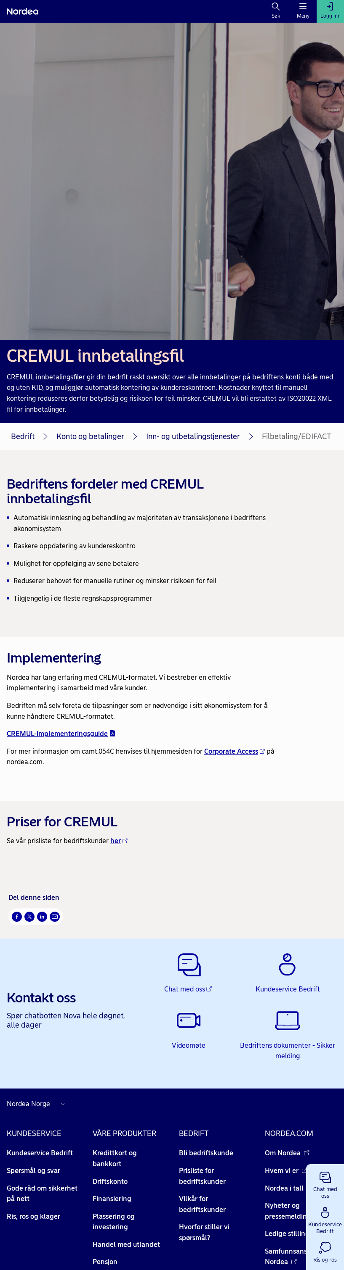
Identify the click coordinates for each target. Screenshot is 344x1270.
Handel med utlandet (126, 1245)
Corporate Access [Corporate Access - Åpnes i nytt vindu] (234, 751)
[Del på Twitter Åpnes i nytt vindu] (29, 917)
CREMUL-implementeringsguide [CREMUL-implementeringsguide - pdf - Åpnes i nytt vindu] (61, 733)
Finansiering (112, 1199)
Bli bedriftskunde (206, 1153)
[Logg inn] (330, 11)
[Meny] (303, 11)
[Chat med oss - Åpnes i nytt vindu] (188, 973)
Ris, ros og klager (33, 1216)
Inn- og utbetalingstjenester (193, 436)
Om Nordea (287, 1153)
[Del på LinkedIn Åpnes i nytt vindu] (42, 917)
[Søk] (276, 11)
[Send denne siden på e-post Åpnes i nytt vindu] (55, 917)
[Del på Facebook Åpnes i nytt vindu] (17, 917)
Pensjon (105, 1262)
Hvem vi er (286, 1171)
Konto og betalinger (90, 436)
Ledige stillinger (295, 1234)
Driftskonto (110, 1182)
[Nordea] (22, 11)
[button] (325, 1183)
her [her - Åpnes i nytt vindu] (119, 841)
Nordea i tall (288, 1188)
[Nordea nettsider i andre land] (38, 1104)
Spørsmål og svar (33, 1171)
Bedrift (23, 436)
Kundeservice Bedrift (40, 1153)
